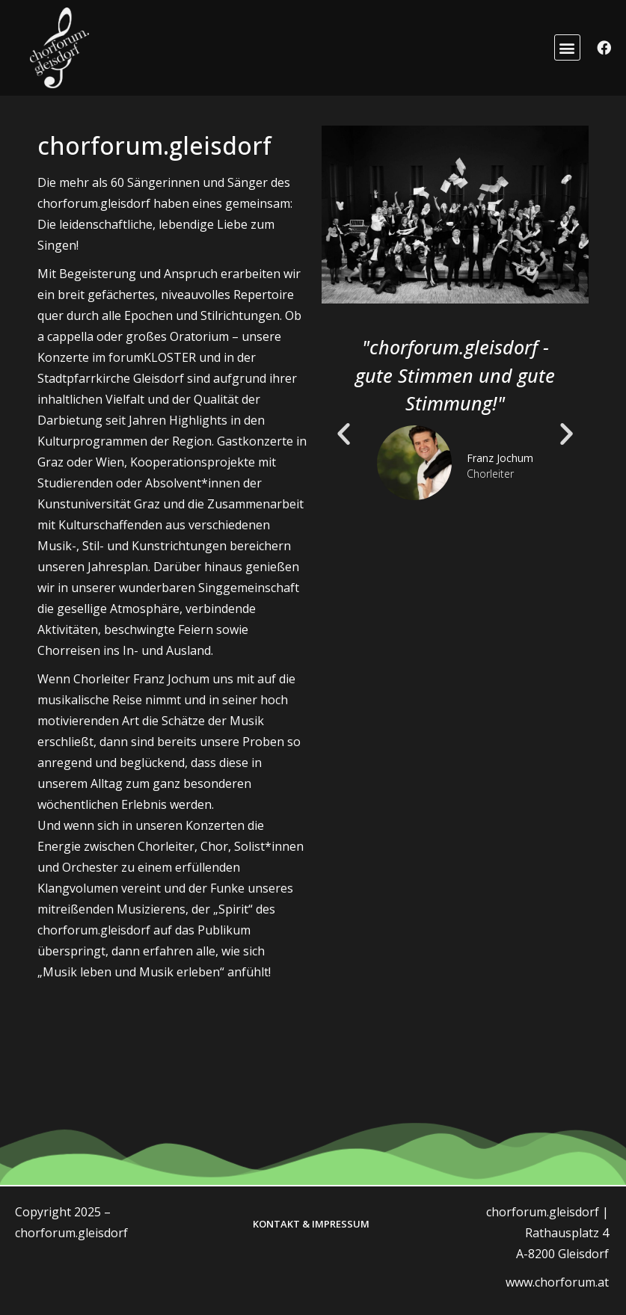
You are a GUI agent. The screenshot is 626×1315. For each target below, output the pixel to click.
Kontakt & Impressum (311, 1224)
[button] (567, 47)
